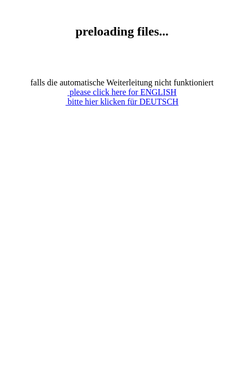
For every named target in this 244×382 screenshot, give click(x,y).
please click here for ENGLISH (122, 92)
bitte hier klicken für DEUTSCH (122, 101)
